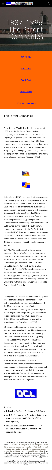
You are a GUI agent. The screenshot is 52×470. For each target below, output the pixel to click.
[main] (26, 29)
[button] (3, 3)
